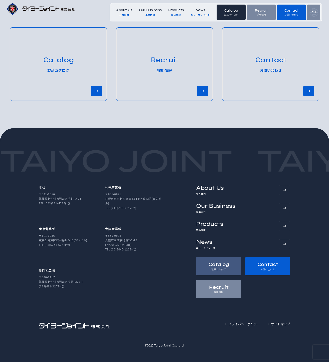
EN (314, 12)
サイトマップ (280, 324)
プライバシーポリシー (244, 324)
